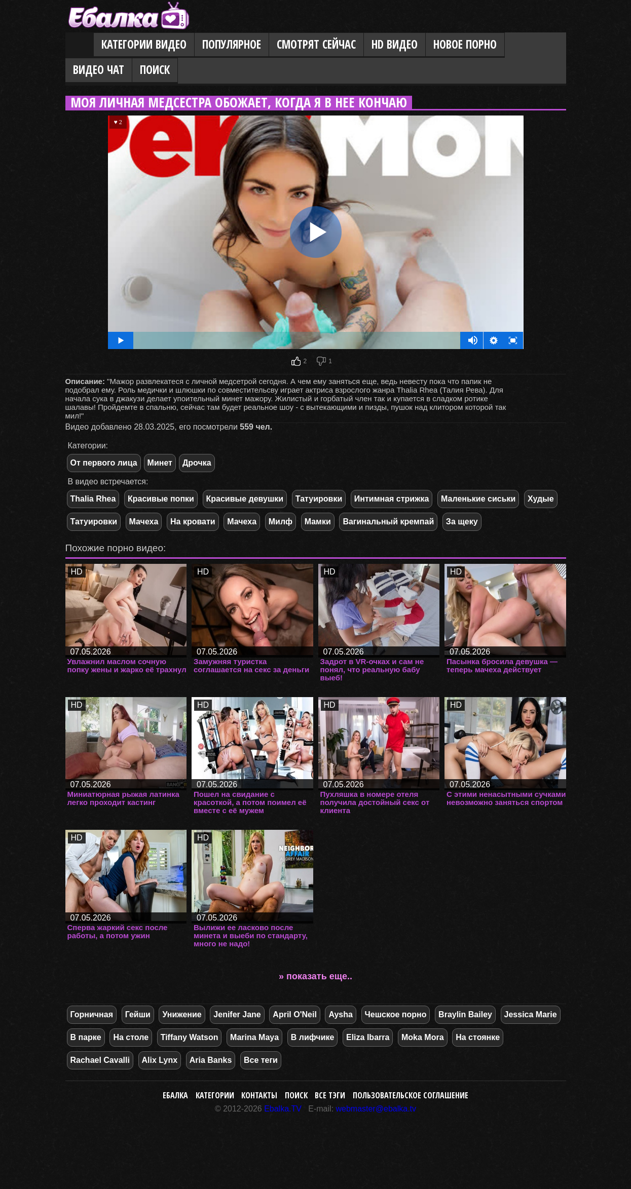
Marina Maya (254, 1037)
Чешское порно (396, 1014)
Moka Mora (422, 1037)
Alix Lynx (160, 1060)
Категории (215, 1095)
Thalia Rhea (93, 498)
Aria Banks (211, 1060)
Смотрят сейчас (316, 44)
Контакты (259, 1095)
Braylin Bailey (465, 1014)
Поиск (155, 70)
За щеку (462, 521)
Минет (159, 462)
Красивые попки (161, 498)
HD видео (395, 44)
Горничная (92, 1014)
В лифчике (313, 1037)
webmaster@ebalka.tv (376, 1108)
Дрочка (196, 462)
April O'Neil (294, 1014)
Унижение (181, 1014)
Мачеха (144, 521)
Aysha (340, 1014)
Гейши (138, 1014)
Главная (79, 45)
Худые (541, 498)
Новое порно (465, 44)
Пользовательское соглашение (410, 1095)
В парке (85, 1037)
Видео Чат (98, 70)
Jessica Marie (530, 1014)
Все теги (261, 1060)
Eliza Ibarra (367, 1037)
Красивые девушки (245, 498)
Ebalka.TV (283, 1108)
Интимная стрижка (391, 498)
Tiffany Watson (189, 1037)
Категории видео (144, 44)
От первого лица (103, 462)
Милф (280, 521)
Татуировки (318, 498)
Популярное (231, 44)
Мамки (318, 521)
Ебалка (175, 1095)
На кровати (192, 521)
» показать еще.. (315, 976)
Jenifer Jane (237, 1014)
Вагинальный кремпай (388, 521)
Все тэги (330, 1095)
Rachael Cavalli (100, 1060)
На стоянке (478, 1037)
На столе (131, 1037)
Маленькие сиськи (478, 498)
